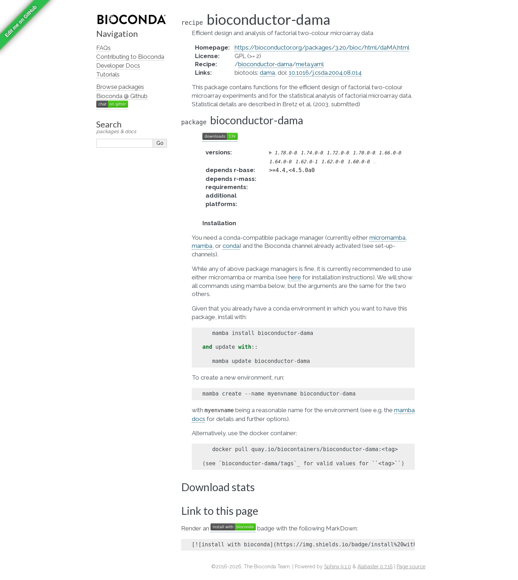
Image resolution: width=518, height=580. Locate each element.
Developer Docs (118, 65)
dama (267, 72)
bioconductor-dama (265, 64)
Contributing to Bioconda (130, 56)
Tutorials (108, 74)
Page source (411, 566)
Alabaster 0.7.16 (375, 566)
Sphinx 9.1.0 (337, 566)
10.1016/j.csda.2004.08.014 (325, 72)
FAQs (103, 47)
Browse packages (120, 86)
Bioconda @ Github (122, 95)
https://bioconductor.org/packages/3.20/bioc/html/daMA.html (322, 47)
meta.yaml (310, 64)
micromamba (387, 237)
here (295, 277)
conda (231, 245)
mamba (202, 245)
